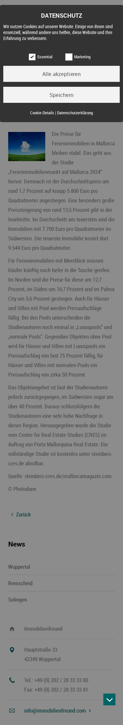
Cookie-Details (42, 113)
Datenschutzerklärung (75, 113)
